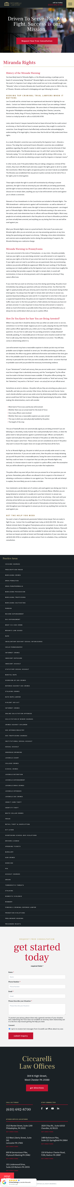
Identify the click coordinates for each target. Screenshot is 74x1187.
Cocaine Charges (12, 564)
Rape (7, 636)
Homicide (9, 863)
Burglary (9, 852)
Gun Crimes (10, 857)
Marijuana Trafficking (15, 597)
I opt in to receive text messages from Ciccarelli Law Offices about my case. (37, 1029)
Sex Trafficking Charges (16, 736)
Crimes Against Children (16, 724)
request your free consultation (37, 41)
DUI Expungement (12, 619)
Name (11, 972)
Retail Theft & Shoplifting (17, 824)
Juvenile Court (12, 758)
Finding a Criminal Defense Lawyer (20, 907)
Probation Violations (15, 913)
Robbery (8, 902)
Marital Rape (11, 675)
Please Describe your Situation (20, 1001)
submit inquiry (21, 1036)
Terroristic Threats (14, 885)
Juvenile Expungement (15, 780)
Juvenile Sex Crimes (14, 796)
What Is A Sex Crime (14, 625)
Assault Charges (12, 874)
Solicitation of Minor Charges (19, 719)
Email (10, 991)
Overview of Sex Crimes (15, 680)
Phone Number (14, 982)
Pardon (8, 608)
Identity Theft (12, 807)
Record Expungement (14, 614)
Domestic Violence (13, 896)
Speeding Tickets (13, 846)
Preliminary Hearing (14, 918)
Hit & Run (9, 830)
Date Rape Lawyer (13, 697)
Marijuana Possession (15, 592)
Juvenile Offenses (13, 791)
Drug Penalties (12, 580)
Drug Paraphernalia (14, 586)
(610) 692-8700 (18, 1109)
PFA (6, 868)
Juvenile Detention (14, 774)
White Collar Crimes (14, 813)
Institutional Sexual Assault (19, 741)
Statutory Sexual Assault (17, 669)
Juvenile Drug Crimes (14, 785)
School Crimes (11, 769)
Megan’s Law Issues (14, 630)
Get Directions (37, 1088)
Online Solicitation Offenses (18, 713)
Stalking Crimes (12, 691)
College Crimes (12, 763)
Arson (8, 879)
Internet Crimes (12, 652)
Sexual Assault (12, 747)
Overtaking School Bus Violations (21, 835)
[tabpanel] (19, 1130)
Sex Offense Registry (14, 730)
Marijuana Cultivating (15, 603)
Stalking (9, 891)
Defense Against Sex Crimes (17, 686)
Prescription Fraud (14, 569)
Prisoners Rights (13, 924)
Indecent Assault (13, 664)
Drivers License (12, 841)
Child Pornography (14, 647)
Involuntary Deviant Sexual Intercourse (24, 641)
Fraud (7, 819)
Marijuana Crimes (13, 575)
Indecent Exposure (13, 658)
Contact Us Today (7, 1177)
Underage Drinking (13, 752)
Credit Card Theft (13, 802)
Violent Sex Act (12, 702)
